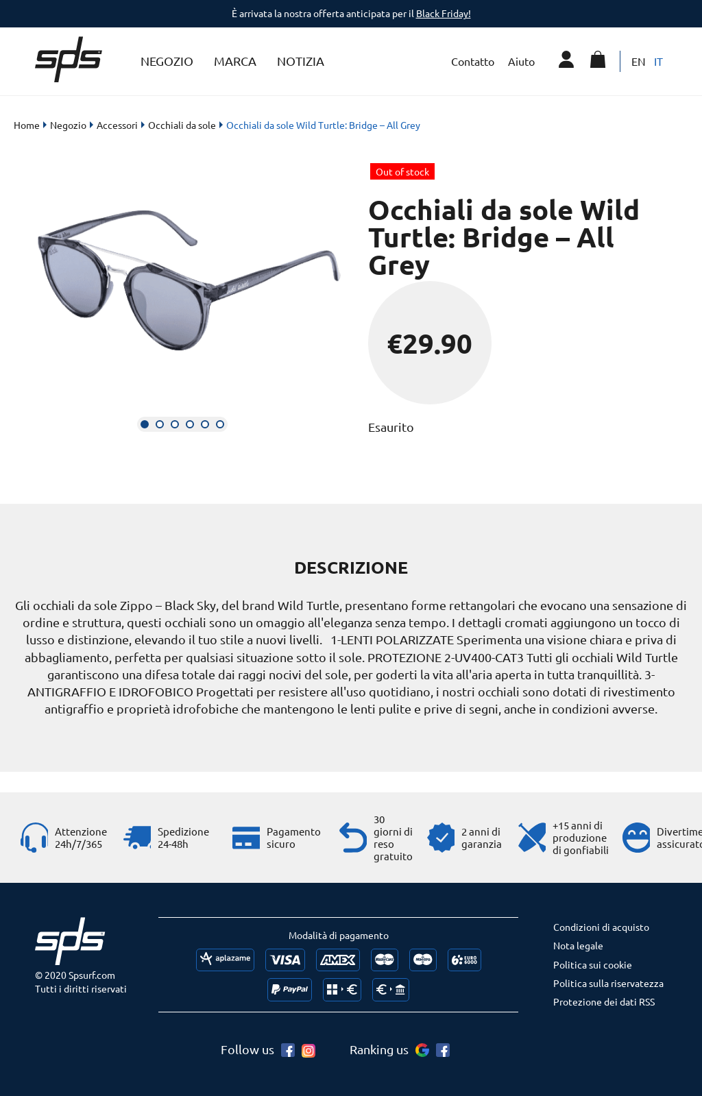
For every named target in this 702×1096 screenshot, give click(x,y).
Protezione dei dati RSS (604, 1001)
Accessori (117, 125)
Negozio (167, 60)
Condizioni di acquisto (601, 927)
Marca (235, 60)
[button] (144, 424)
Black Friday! (443, 13)
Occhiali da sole (182, 125)
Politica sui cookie (592, 964)
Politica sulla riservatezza (608, 983)
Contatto (472, 61)
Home (27, 125)
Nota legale (578, 945)
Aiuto (521, 61)
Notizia (300, 60)
